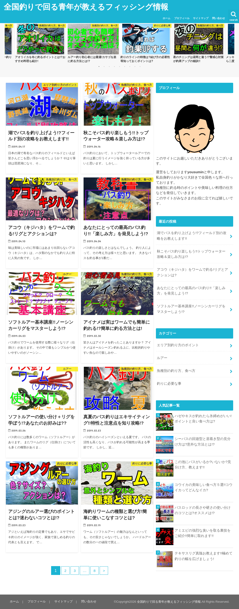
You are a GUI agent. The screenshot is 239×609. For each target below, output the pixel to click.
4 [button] (114, 66)
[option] (40, 43)
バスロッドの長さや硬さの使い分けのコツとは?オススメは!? (203, 503)
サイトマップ (200, 18)
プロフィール (182, 18)
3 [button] (109, 66)
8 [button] (135, 66)
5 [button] (119, 66)
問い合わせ (218, 18)
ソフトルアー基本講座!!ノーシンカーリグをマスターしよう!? (193, 305)
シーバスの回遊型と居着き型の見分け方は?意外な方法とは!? (203, 435)
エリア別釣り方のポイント (178, 341)
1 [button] (99, 66)
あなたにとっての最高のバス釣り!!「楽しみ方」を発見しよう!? (191, 287)
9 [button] (140, 66)
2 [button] (104, 66)
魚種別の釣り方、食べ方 (176, 365)
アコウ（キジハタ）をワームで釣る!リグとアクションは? (192, 270)
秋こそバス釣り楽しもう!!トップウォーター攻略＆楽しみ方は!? (193, 252)
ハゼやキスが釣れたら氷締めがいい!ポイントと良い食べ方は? (203, 412)
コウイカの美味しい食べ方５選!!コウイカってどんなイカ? (203, 480)
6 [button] (124, 66)
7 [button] (129, 66)
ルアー (162, 353)
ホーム (166, 18)
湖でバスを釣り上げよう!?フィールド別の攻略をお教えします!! (191, 235)
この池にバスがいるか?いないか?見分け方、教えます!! (203, 457)
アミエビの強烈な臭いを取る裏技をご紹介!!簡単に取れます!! (203, 526)
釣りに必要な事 (169, 377)
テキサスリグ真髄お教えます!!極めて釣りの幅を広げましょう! (203, 549)
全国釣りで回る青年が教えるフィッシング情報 (86, 6)
